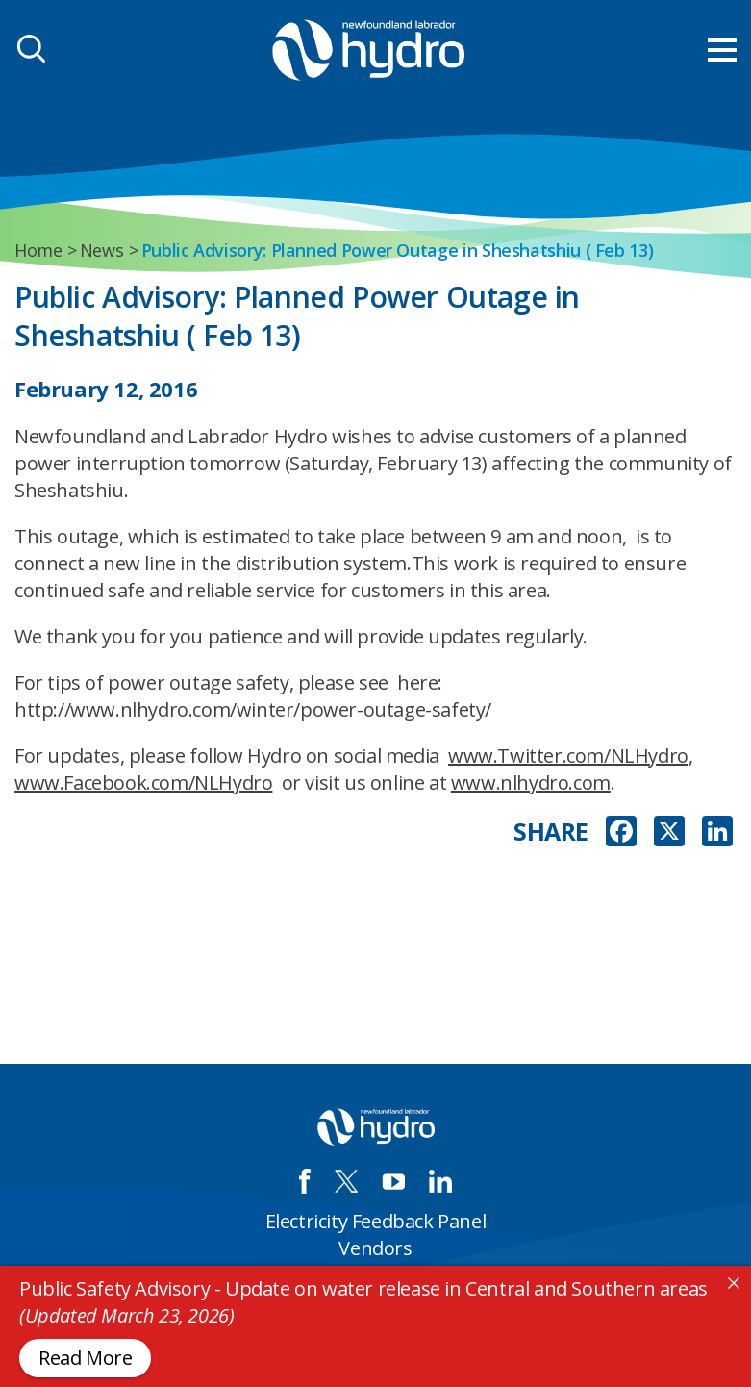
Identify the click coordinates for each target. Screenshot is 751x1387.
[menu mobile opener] (722, 50)
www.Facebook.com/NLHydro (143, 782)
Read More (85, 1358)
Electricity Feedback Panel (376, 1221)
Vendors (375, 1248)
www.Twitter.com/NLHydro (568, 756)
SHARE (550, 831)
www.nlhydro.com (531, 782)
